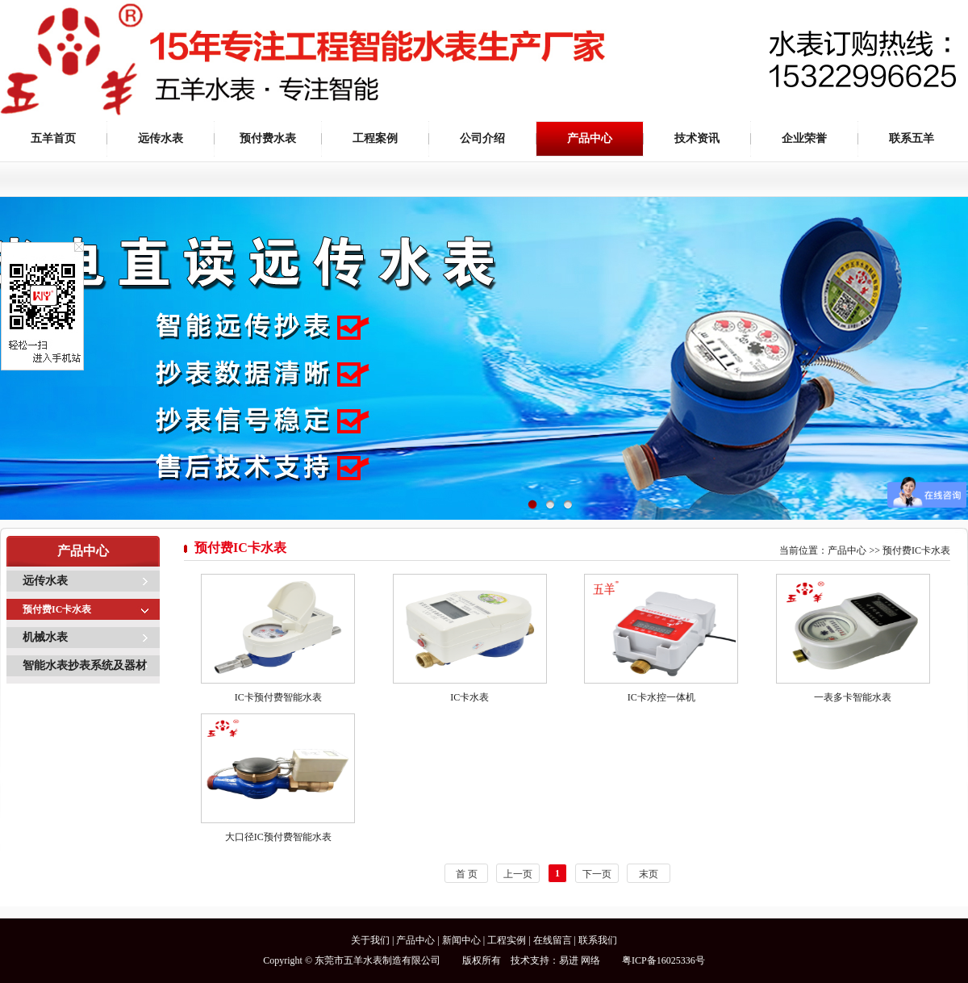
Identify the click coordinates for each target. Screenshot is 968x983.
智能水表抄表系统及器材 (85, 665)
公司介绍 (482, 138)
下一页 (596, 874)
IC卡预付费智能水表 (278, 697)
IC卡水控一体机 (661, 697)
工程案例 (375, 138)
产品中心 (589, 138)
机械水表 (45, 637)
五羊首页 (53, 138)
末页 (648, 874)
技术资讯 (697, 138)
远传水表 (160, 138)
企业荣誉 (804, 138)
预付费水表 (268, 138)
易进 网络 (579, 960)
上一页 (517, 874)
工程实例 (506, 940)
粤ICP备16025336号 (663, 960)
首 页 (467, 874)
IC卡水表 (469, 697)
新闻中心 (461, 940)
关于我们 (370, 940)
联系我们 (597, 940)
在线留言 (552, 940)
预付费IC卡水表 (57, 609)
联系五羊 (911, 138)
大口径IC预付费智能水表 (278, 837)
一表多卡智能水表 (852, 697)
